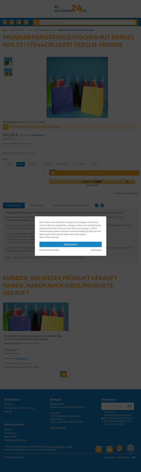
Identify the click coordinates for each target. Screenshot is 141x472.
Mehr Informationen (49, 237)
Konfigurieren (96, 250)
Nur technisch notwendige (49, 250)
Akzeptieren (70, 244)
